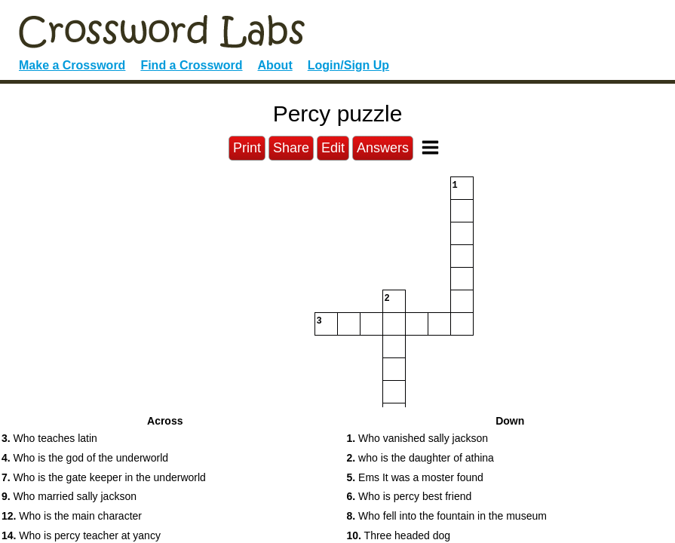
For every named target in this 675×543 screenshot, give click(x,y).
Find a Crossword (191, 65)
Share (291, 147)
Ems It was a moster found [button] (415, 477)
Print (247, 147)
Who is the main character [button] (72, 516)
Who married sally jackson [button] (69, 496)
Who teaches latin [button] (49, 438)
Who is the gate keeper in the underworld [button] (104, 477)
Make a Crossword (72, 65)
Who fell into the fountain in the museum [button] (447, 516)
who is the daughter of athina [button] (420, 458)
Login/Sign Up (348, 65)
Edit (333, 147)
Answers (383, 147)
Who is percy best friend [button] (409, 496)
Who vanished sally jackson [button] (418, 438)
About (275, 65)
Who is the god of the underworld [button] (85, 458)
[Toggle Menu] (430, 147)
